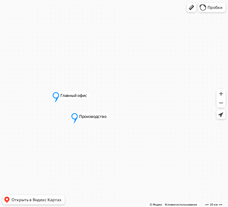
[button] (191, 7)
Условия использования (181, 204)
